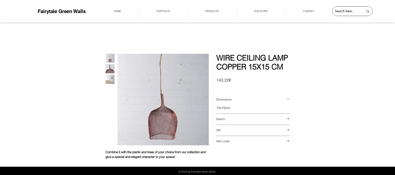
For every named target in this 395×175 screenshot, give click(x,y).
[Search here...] (346, 11)
